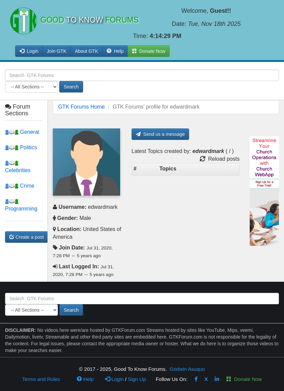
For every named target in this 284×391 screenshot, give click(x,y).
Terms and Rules (41, 379)
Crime (19, 186)
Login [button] (29, 51)
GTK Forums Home (81, 107)
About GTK (86, 51)
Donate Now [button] (148, 51)
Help (115, 51)
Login (114, 379)
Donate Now (244, 379)
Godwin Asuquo (187, 369)
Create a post (26, 237)
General (22, 132)
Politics (21, 147)
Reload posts (220, 159)
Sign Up (137, 379)
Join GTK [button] (56, 51)
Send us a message (160, 134)
